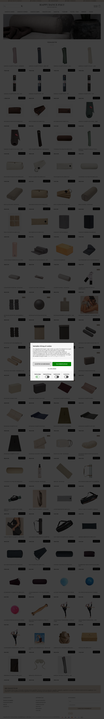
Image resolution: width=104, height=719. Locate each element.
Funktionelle (57, 374)
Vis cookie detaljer (52, 368)
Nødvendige (38, 374)
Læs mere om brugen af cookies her (56, 356)
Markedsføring (47, 374)
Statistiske (66, 374)
